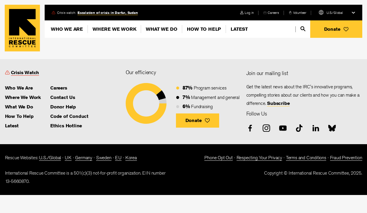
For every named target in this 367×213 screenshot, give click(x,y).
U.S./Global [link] (50, 157)
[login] (246, 12)
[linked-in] (316, 128)
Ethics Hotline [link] (66, 126)
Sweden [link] (103, 157)
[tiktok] (299, 128)
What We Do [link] (19, 107)
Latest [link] (12, 126)
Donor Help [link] (63, 107)
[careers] (271, 12)
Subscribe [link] (278, 103)
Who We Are (67, 29)
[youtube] (283, 128)
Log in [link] (249, 12)
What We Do (161, 29)
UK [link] (68, 157)
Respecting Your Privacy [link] (259, 157)
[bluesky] (332, 128)
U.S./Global (334, 12)
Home (22, 28)
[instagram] (266, 128)
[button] (336, 29)
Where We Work (114, 29)
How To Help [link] (19, 116)
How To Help (204, 29)
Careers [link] (273, 12)
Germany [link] (83, 157)
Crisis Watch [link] (25, 72)
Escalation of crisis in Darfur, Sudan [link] (107, 12)
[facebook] (250, 128)
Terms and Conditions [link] (306, 157)
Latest (239, 29)
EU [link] (118, 157)
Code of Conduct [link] (69, 116)
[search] (302, 28)
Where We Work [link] (23, 97)
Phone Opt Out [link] (218, 157)
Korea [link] (131, 157)
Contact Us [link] (62, 97)
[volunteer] (297, 12)
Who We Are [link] (19, 88)
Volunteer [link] (299, 12)
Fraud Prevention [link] (346, 157)
